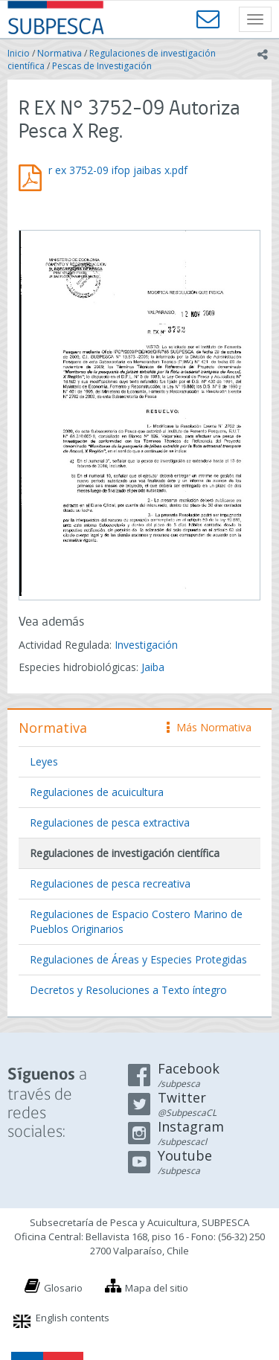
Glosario (63, 1288)
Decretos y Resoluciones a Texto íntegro (128, 990)
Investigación (146, 645)
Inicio (18, 53)
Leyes (44, 761)
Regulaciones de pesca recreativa (110, 883)
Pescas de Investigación (102, 66)
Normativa (59, 53)
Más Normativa (209, 727)
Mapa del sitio (156, 1288)
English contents (72, 1317)
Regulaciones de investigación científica (124, 853)
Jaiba (152, 667)
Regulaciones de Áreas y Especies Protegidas (138, 959)
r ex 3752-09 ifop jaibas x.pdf (117, 170)
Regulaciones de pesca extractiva (110, 822)
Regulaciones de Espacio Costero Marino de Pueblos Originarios (136, 921)
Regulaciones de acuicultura (97, 792)
